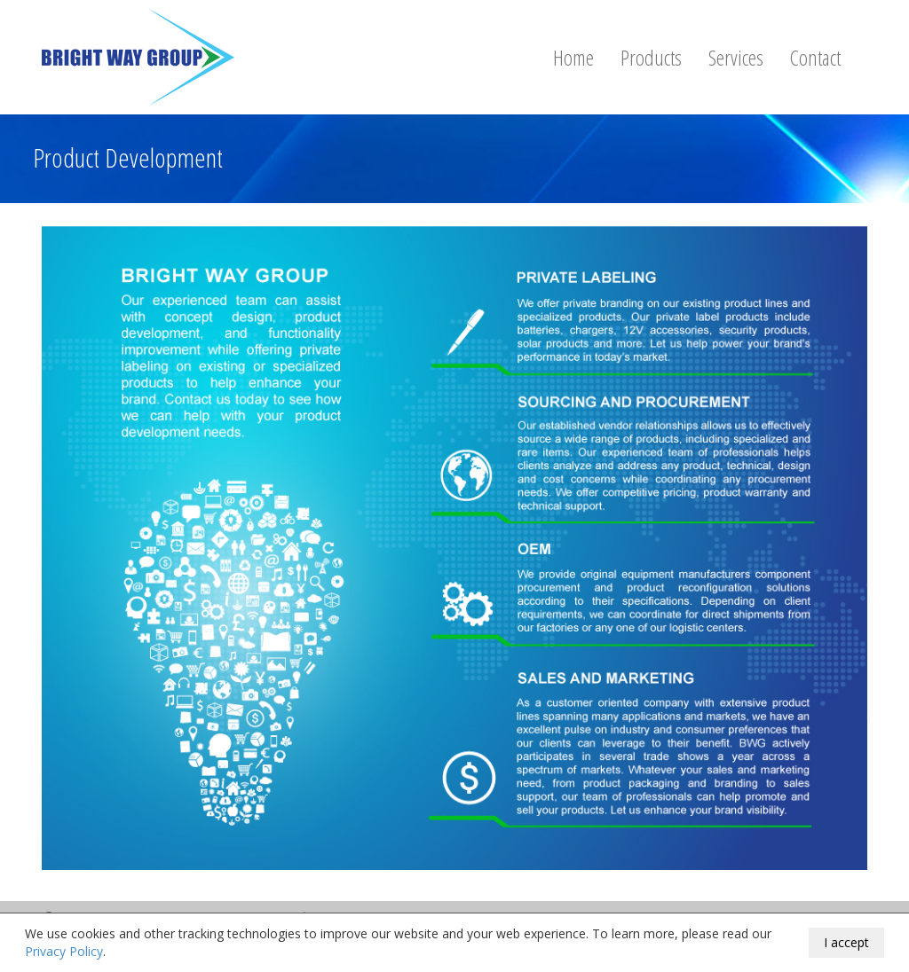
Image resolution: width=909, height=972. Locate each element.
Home (573, 57)
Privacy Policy (64, 951)
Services (735, 57)
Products (651, 57)
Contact (815, 57)
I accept (846, 942)
